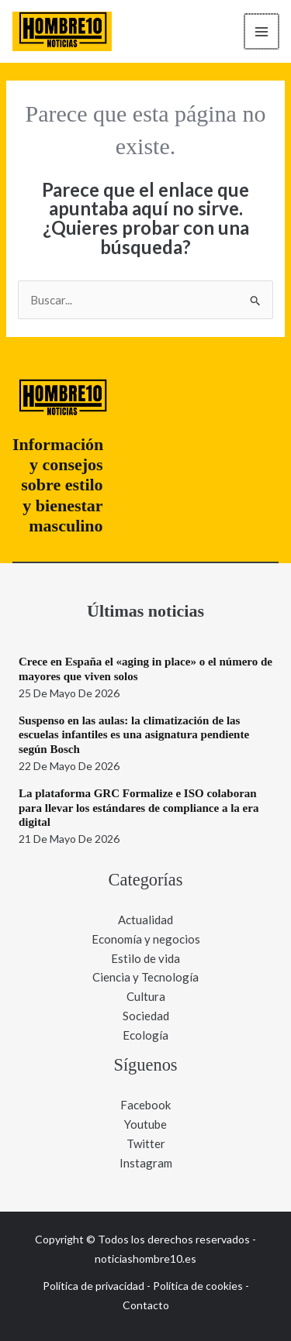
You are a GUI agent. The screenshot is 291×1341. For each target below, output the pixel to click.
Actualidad (145, 920)
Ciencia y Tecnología (145, 977)
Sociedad (146, 1016)
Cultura (145, 996)
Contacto (146, 1305)
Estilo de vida (145, 958)
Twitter (145, 1143)
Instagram (146, 1163)
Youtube (145, 1124)
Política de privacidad (93, 1285)
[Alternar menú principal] (262, 31)
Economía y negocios (146, 939)
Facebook (145, 1105)
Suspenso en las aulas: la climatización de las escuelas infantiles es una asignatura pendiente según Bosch (134, 735)
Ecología (145, 1035)
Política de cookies (198, 1285)
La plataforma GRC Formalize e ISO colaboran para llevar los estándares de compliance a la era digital (138, 808)
